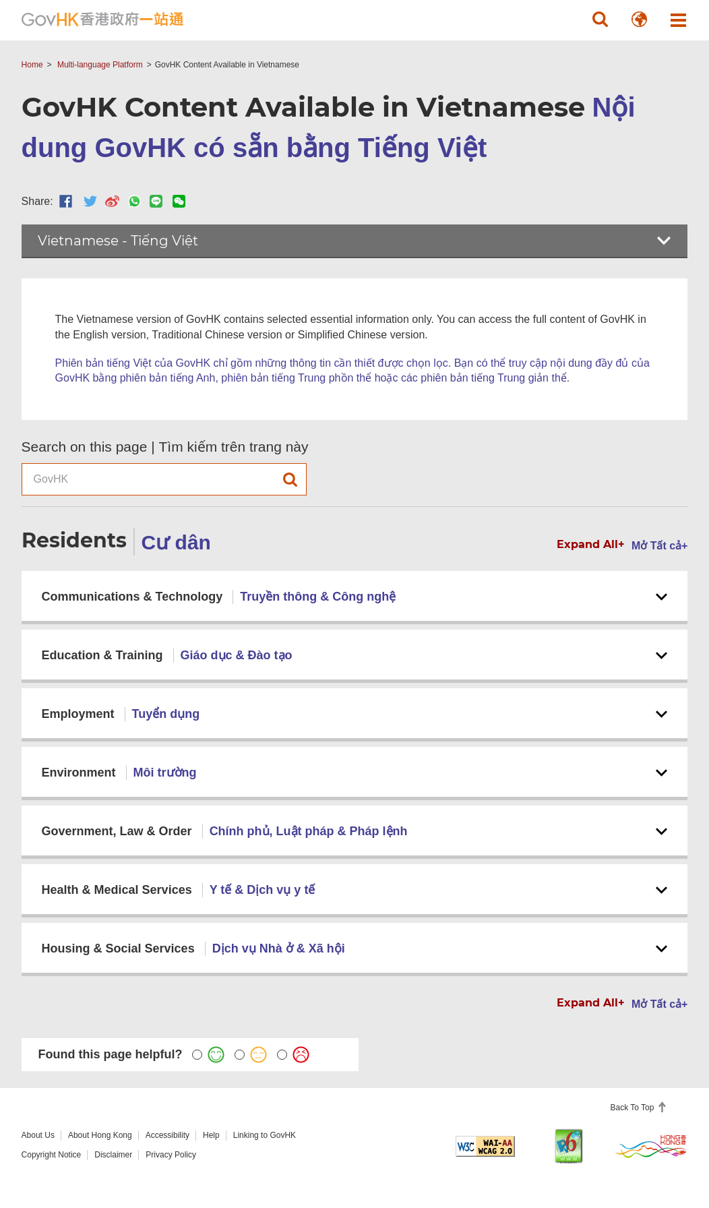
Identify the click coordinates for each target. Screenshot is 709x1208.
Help (211, 1135)
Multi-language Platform (100, 64)
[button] (599, 19)
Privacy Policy (171, 1154)
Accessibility (167, 1135)
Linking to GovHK (264, 1135)
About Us (38, 1135)
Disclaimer (113, 1154)
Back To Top (633, 1107)
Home (32, 64)
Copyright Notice (52, 1154)
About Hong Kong (100, 1135)
